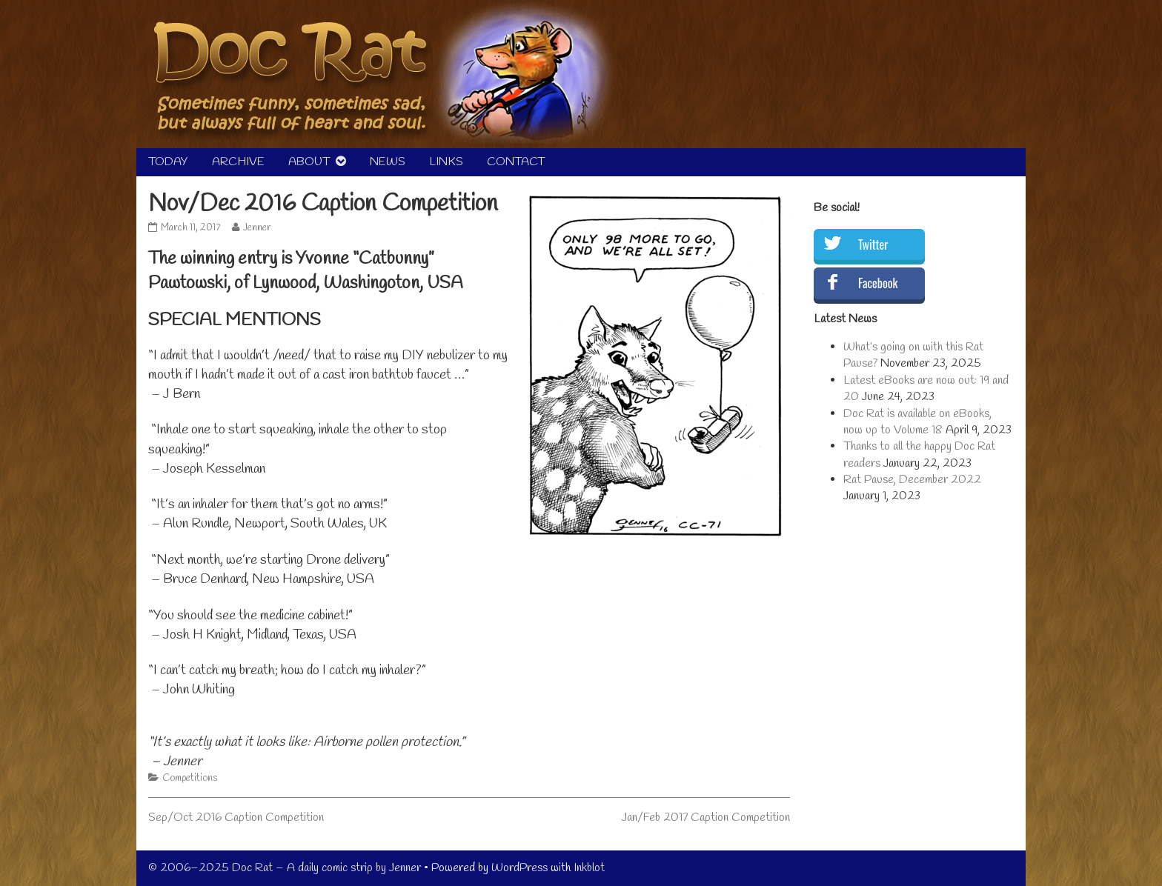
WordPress (519, 868)
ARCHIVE (238, 162)
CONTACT (516, 162)
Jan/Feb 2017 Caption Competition (706, 817)
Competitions (189, 778)
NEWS (387, 162)
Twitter (873, 244)
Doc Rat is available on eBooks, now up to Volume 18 (917, 422)
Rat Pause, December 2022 (912, 479)
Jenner (256, 227)
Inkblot (589, 868)
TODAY (168, 162)
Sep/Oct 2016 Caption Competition (236, 817)
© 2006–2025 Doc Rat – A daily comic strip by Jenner (284, 868)
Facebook (877, 283)
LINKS (446, 162)
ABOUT (309, 162)
